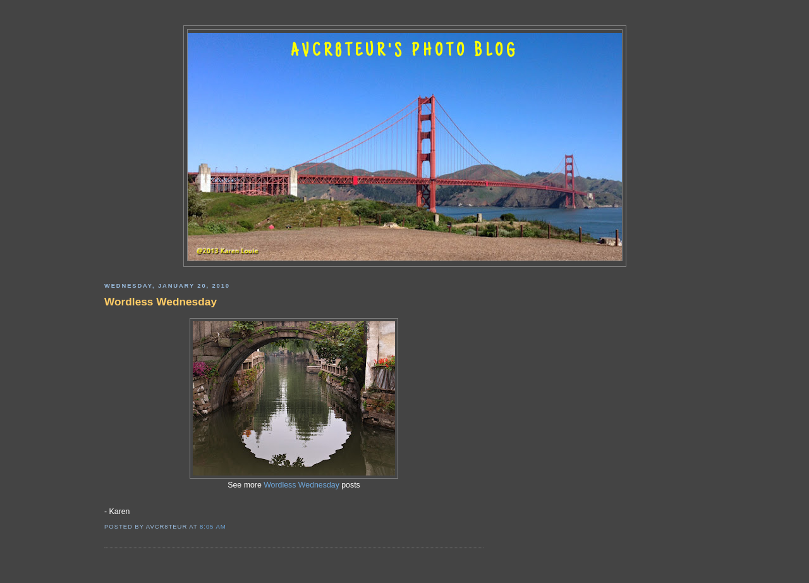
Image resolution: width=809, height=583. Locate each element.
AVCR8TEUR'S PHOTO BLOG (404, 51)
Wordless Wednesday (160, 301)
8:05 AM (213, 526)
